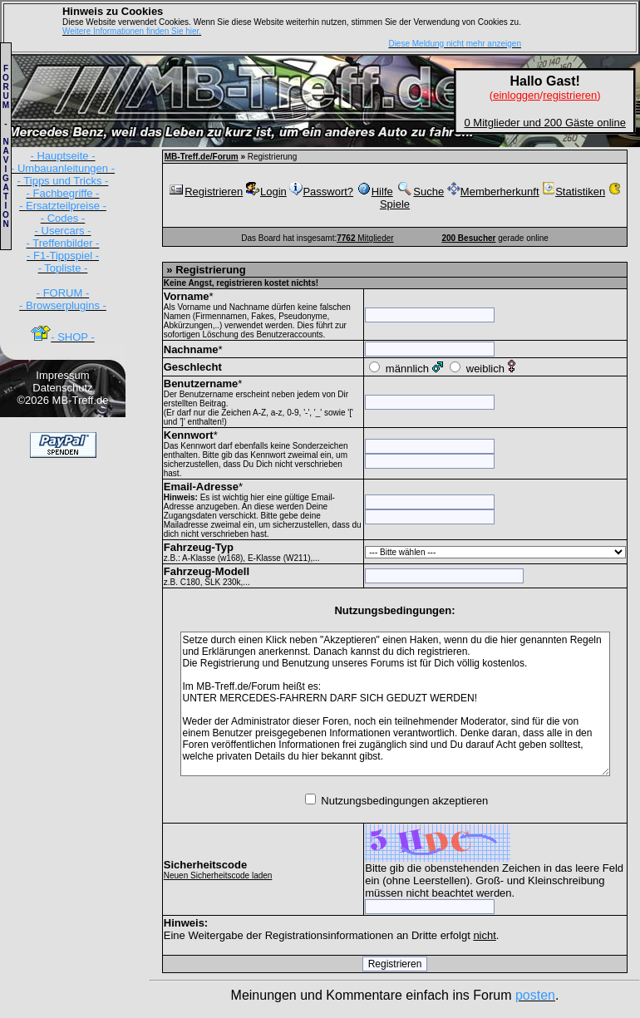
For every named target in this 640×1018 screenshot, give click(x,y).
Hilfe (375, 191)
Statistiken (573, 191)
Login (266, 191)
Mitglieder (365, 238)
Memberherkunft (493, 191)
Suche (420, 191)
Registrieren (205, 191)
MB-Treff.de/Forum (202, 156)
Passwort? (321, 191)
